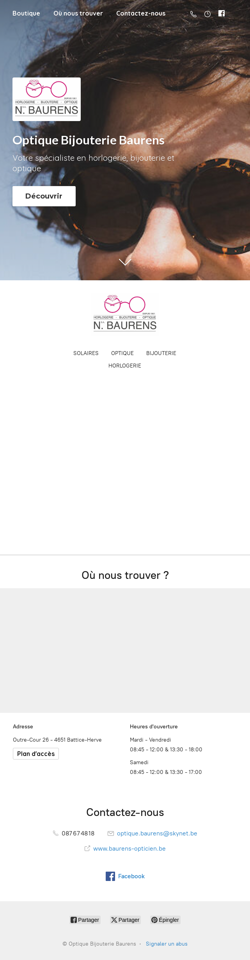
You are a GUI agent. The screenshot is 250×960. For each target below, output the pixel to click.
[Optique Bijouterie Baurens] (125, 314)
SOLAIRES (86, 353)
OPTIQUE (122, 353)
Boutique (26, 13)
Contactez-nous (140, 13)
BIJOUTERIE (161, 353)
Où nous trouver (78, 13)
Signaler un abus (167, 944)
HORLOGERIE (124, 365)
